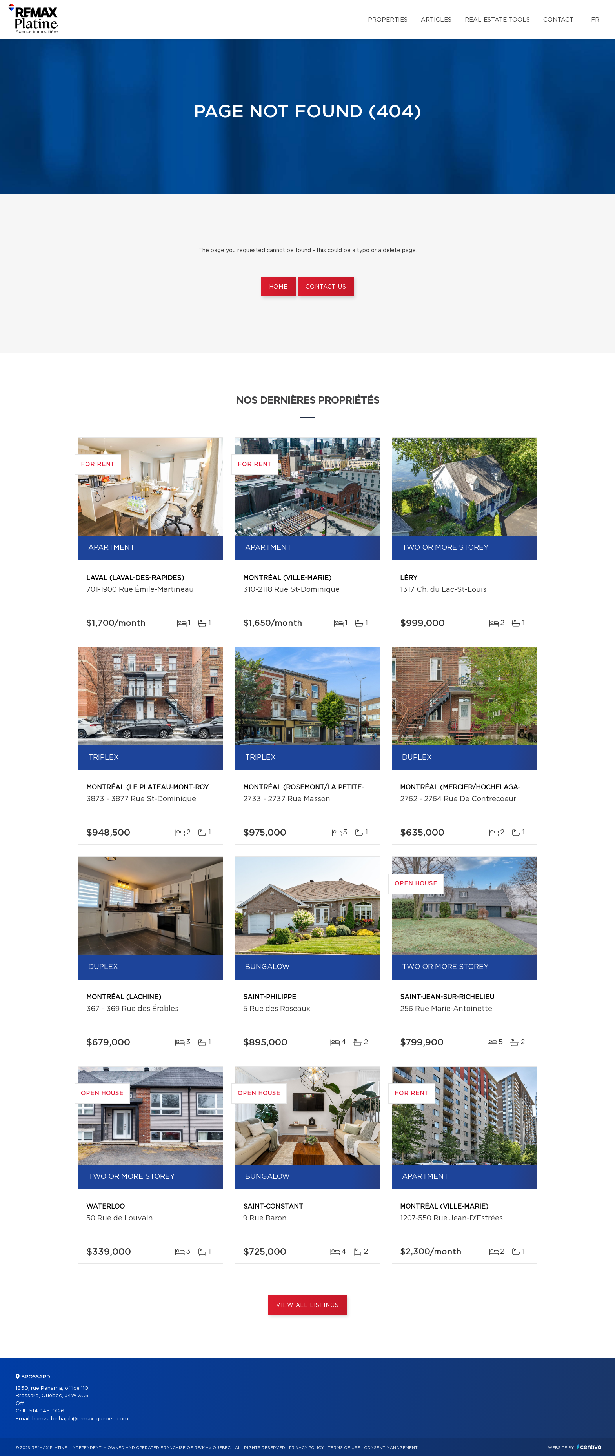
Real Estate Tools (497, 20)
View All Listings (307, 1305)
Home (278, 287)
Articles (436, 20)
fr (595, 20)
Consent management (391, 1448)
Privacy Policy (306, 1448)
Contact (558, 20)
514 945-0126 (46, 1411)
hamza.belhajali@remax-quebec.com (80, 1418)
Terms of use (344, 1448)
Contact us (326, 287)
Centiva (589, 1446)
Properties (388, 20)
